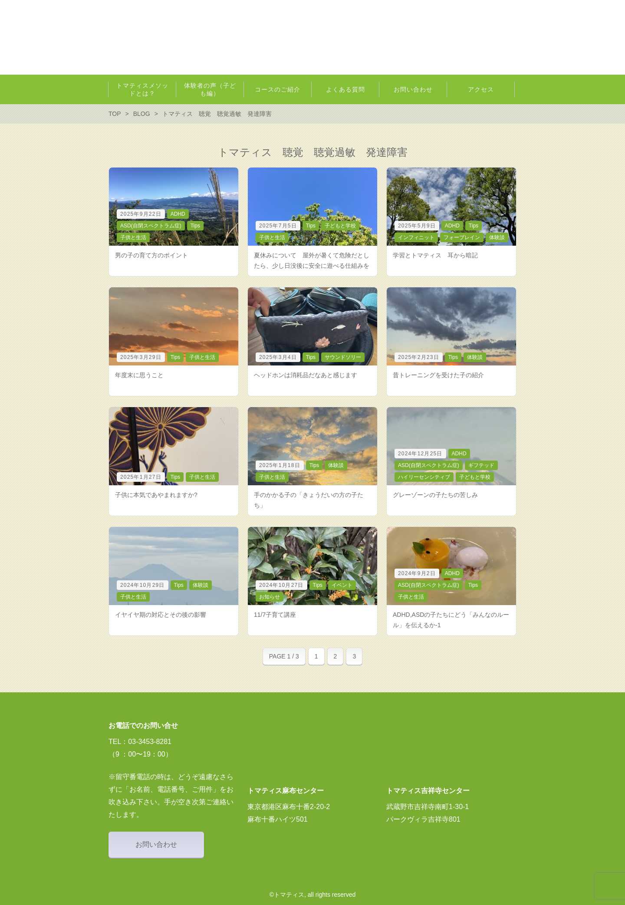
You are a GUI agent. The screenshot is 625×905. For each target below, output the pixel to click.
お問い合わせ (156, 844)
